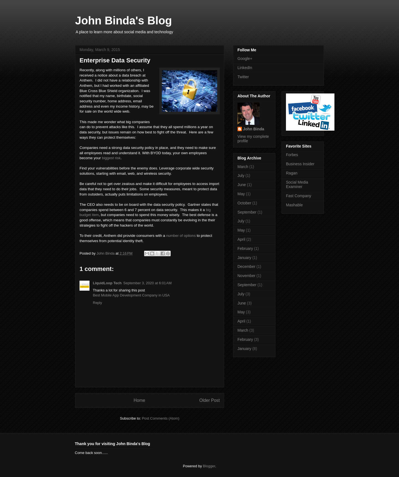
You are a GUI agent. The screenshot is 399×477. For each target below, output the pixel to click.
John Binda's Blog (123, 20)
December (246, 266)
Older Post (209, 400)
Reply (97, 303)
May (241, 194)
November (246, 275)
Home (139, 400)
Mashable (294, 205)
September (246, 212)
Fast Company (298, 196)
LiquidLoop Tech (107, 283)
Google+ (244, 58)
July (240, 175)
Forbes (292, 155)
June (241, 184)
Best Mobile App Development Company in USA (131, 295)
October (244, 203)
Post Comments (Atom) (160, 418)
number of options (181, 236)
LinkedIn (244, 67)
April (241, 239)
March (242, 166)
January (244, 257)
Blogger (209, 466)
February (245, 248)
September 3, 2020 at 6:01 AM (147, 283)
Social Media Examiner (297, 184)
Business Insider (300, 164)
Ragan (291, 173)
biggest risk (111, 158)
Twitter (243, 77)
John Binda (106, 253)
